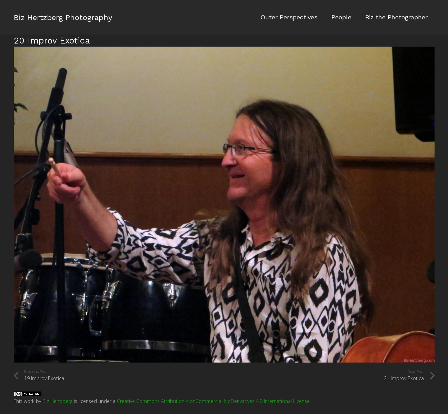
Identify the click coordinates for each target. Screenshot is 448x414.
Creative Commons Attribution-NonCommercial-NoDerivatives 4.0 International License (213, 401)
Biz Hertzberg (57, 401)
